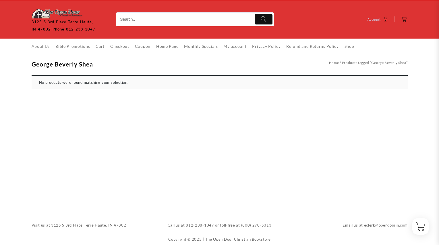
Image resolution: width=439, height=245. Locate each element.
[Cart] (404, 19)
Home (334, 62)
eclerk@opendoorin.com (386, 225)
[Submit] (263, 19)
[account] (378, 19)
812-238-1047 (200, 225)
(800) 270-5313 (256, 225)
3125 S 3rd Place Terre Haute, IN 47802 (88, 225)
